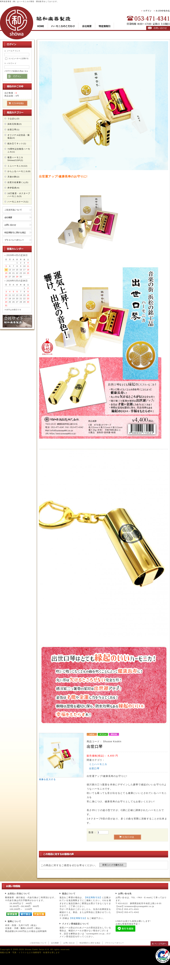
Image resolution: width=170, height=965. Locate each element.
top (42, 25)
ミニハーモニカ (98, 764)
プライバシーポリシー (14, 240)
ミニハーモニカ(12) (17, 166)
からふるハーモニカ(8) (19, 171)
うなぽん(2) (13, 118)
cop (86, 25)
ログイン (147, 11)
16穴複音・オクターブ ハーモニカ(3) (18, 194)
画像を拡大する (47, 779)
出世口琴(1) (13, 129)
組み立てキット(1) (16, 143)
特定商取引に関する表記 (15, 232)
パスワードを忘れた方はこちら (16, 71)
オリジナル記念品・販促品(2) (18, 136)
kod (63, 25)
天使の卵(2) (13, 177)
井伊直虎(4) (13, 188)
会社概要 (8, 217)
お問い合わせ (10, 225)
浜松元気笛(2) (14, 124)
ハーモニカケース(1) (17, 201)
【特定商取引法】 (93, 897)
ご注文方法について (13, 210)
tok (104, 25)
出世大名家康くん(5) (17, 182)
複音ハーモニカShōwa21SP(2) (15, 158)
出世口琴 (94, 768)
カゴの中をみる (162, 11)
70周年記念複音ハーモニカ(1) (18, 150)
